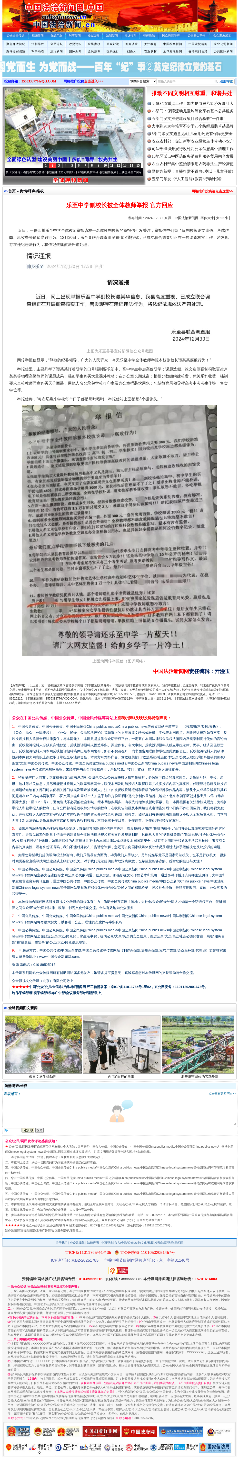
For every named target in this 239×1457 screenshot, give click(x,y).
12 (118, 165)
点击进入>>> (94, 81)
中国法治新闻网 (187, 218)
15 (138, 165)
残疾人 (132, 51)
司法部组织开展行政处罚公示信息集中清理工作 (193, 149)
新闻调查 (131, 44)
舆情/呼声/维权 (32, 191)
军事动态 (37, 51)
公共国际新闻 (223, 51)
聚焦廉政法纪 (15, 44)
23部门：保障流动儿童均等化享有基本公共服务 (193, 111)
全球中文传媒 (42, 14)
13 (125, 165)
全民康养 (94, 51)
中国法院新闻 (198, 44)
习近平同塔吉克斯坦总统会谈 (43, 1014)
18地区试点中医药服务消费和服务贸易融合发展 (193, 156)
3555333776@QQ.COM (38, 81)
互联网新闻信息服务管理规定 (80, 1157)
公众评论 (113, 44)
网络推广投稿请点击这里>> (212, 191)
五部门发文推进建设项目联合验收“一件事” (188, 119)
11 (111, 165)
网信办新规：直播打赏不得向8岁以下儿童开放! (192, 171)
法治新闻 (56, 51)
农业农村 (150, 51)
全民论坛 (56, 44)
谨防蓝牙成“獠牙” (121, 1014)
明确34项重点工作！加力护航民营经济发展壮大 (193, 103)
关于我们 (62, 1242)
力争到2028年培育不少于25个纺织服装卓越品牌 (193, 126)
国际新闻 (75, 51)
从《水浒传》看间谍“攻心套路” (29, 172)
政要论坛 (75, 44)
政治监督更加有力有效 (200, 1014)
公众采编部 (77, 1242)
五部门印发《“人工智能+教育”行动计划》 (188, 179)
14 (131, 165)
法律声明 (93, 1242)
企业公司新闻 (223, 44)
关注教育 (150, 44)
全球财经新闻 (172, 51)
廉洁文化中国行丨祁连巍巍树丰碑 (79, 172)
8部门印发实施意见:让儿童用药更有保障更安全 (192, 134)
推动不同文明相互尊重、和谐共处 (192, 93)
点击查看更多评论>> (222, 1093)
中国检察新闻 (172, 44)
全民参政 (94, 44)
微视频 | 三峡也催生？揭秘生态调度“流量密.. (139, 172)
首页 (12, 191)
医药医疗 (113, 51)
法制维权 (37, 44)
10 (105, 165)
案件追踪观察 (15, 51)
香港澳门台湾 (198, 51)
